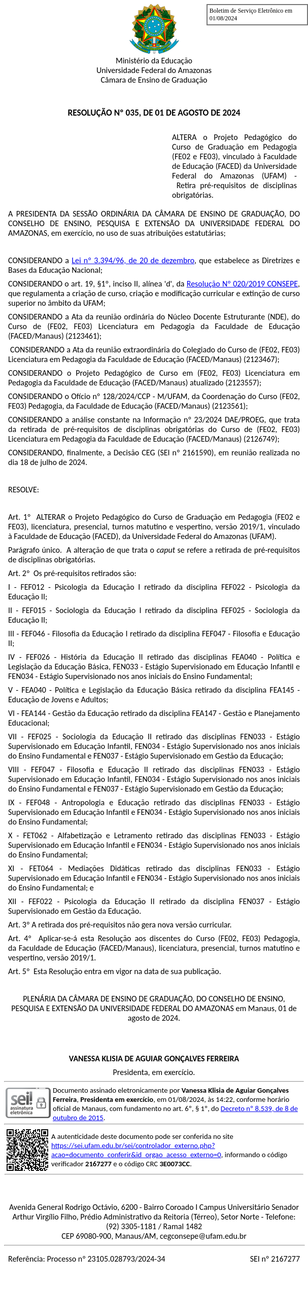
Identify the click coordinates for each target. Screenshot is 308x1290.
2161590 (197, 452)
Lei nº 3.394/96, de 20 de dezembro (133, 260)
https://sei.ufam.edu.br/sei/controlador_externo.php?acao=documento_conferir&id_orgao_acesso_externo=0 (136, 1150)
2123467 (260, 359)
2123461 (82, 336)
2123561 (229, 406)
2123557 (242, 382)
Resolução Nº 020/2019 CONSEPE (242, 284)
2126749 (260, 439)
